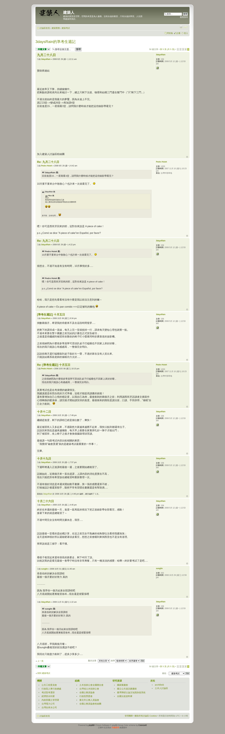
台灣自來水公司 (49, 707)
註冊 (178, 33)
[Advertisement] (94, 79)
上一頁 (40, 661)
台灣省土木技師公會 (89, 688)
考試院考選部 (48, 692)
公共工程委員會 (49, 685)
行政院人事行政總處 (51, 688)
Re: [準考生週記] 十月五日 (53, 364)
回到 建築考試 (43, 673)
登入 (186, 33)
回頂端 (187, 157)
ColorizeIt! (142, 725)
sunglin (44, 569)
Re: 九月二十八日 (48, 162)
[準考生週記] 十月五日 (51, 314)
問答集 (170, 33)
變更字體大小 (185, 27)
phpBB (91, 725)
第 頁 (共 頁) (167, 49)
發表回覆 (42, 49)
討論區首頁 (45, 28)
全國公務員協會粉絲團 (90, 703)
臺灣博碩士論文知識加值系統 (131, 692)
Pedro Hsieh (46, 166)
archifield (159, 685)
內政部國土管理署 (50, 700)
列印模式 (181, 27)
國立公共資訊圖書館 (127, 688)
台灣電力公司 (48, 703)
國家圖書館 (122, 685)
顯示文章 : (99, 660)
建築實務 (56, 28)
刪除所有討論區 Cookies (146, 716)
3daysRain (45, 59)
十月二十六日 (45, 501)
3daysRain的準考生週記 (55, 42)
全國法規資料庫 (124, 696)
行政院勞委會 (85, 696)
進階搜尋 (184, 17)
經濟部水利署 (48, 696)
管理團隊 (129, 716)
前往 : (164, 673)
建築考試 (66, 28)
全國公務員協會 (87, 692)
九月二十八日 (46, 55)
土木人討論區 (161, 688)
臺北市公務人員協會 (89, 700)
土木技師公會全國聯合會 (91, 685)
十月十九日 (44, 458)
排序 (119, 660)
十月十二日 (44, 411)
